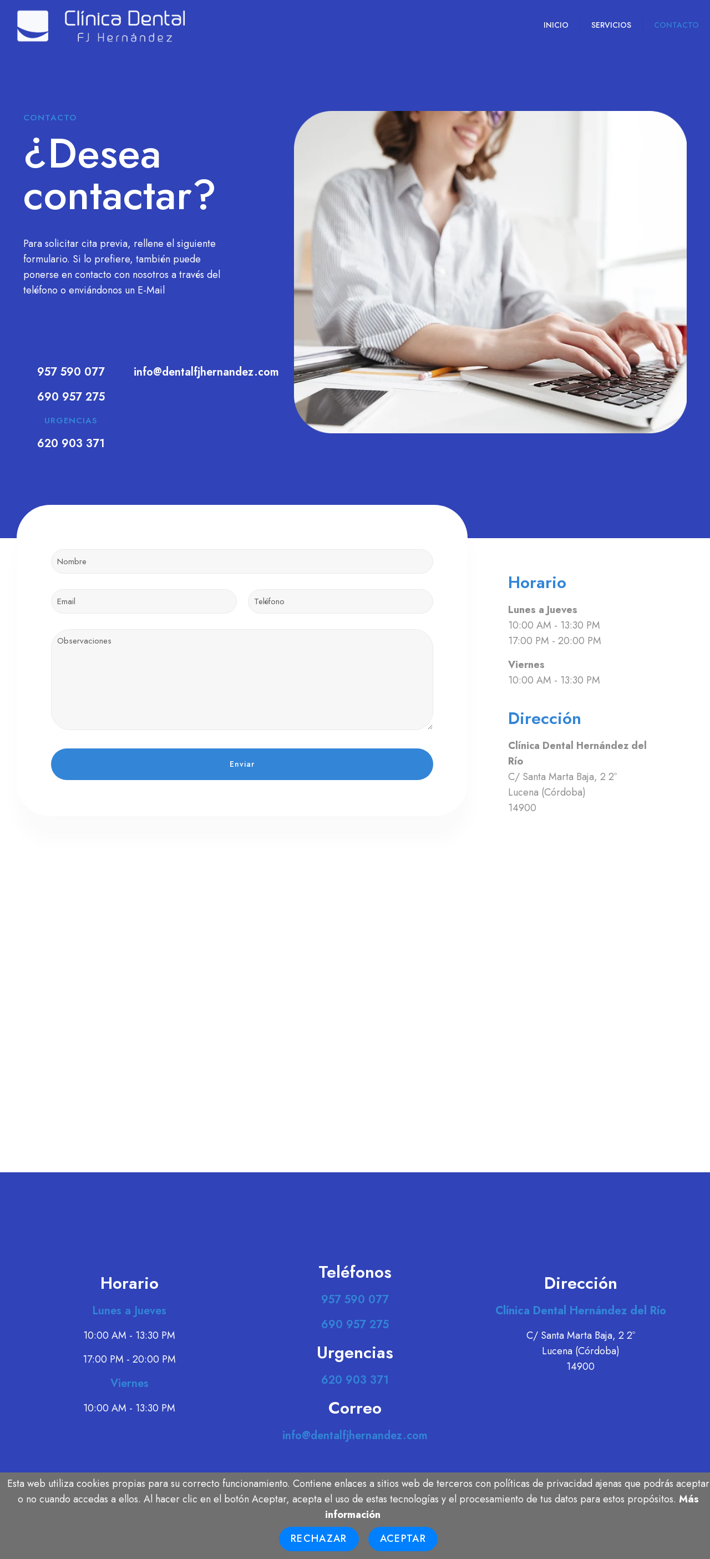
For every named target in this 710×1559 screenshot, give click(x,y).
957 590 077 (71, 372)
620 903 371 (71, 444)
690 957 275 (71, 397)
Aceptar (403, 1538)
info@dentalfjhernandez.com (206, 372)
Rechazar (319, 1538)
